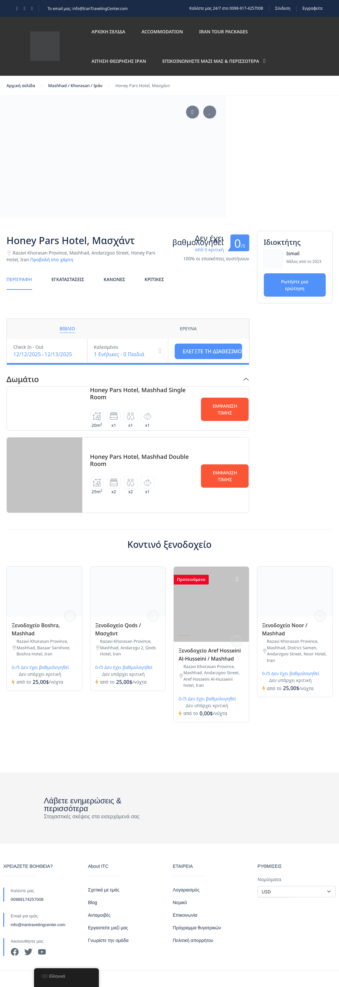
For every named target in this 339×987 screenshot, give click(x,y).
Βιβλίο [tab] (67, 328)
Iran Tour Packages (223, 31)
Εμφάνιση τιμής (225, 409)
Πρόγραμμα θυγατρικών (197, 927)
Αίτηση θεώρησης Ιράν (118, 61)
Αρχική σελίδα (108, 31)
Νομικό (180, 902)
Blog (92, 902)
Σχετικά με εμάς (104, 889)
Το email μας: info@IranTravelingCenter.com (87, 8)
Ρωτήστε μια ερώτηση (294, 284)
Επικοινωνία (185, 915)
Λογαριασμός (186, 889)
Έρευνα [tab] (188, 328)
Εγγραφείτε (312, 8)
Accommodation (162, 31)
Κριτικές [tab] (154, 279)
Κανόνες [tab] (114, 279)
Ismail (293, 253)
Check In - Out (28, 347)
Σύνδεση (282, 8)
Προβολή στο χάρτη (51, 259)
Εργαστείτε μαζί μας (108, 927)
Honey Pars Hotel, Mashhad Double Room (139, 460)
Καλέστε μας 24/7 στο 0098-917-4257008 (226, 8)
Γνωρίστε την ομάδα (108, 940)
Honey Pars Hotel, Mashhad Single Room (138, 393)
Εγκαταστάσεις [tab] (68, 279)
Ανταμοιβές (99, 915)
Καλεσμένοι (106, 347)
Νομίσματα (269, 879)
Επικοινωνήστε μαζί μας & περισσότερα (214, 61)
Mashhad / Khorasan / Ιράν (75, 85)
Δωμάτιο (22, 379)
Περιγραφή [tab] (19, 279)
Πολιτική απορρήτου (193, 940)
